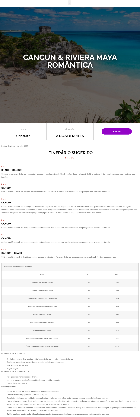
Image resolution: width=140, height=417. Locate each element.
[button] (69, 2)
